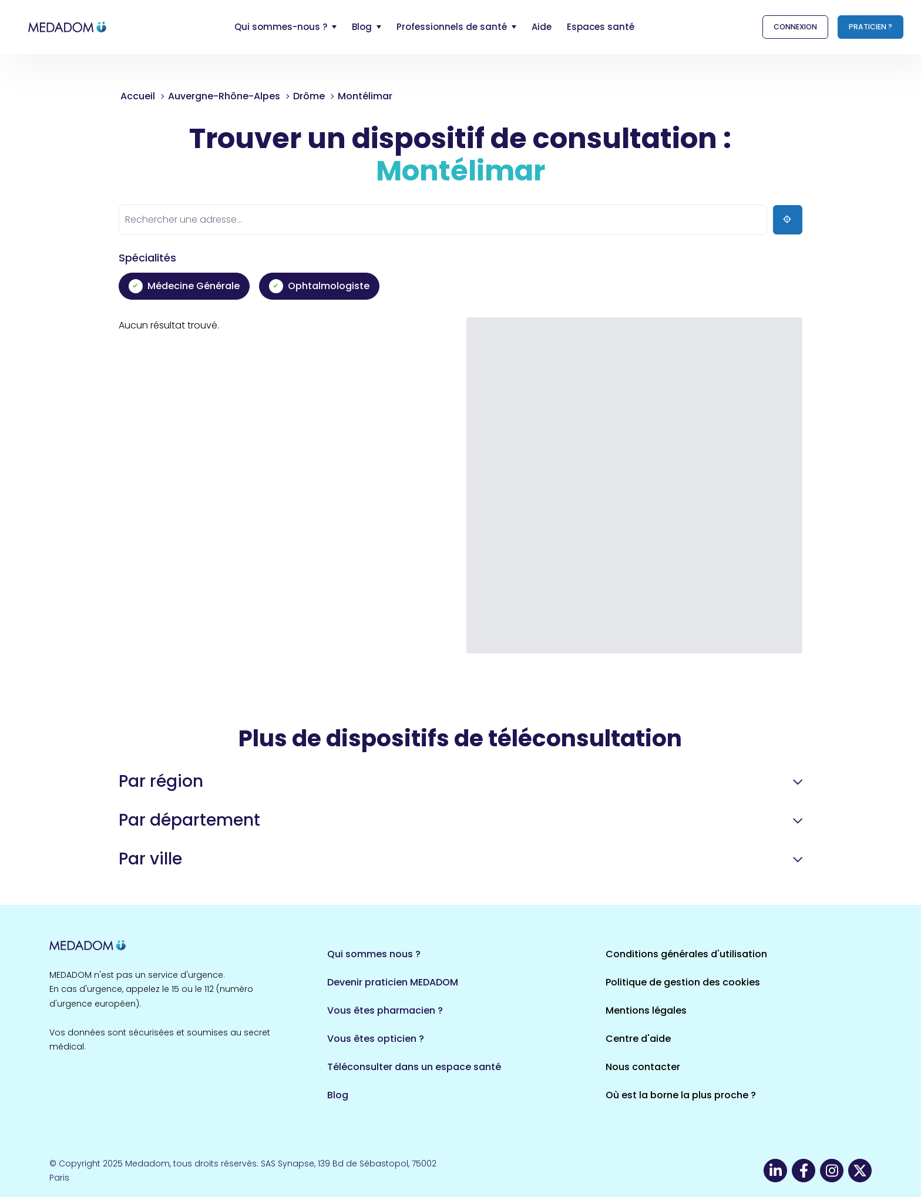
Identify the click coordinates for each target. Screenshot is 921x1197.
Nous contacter (643, 1067)
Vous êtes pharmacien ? (385, 1010)
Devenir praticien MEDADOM (392, 982)
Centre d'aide (638, 1038)
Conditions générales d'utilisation (686, 954)
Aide (542, 27)
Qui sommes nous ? (374, 954)
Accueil (137, 96)
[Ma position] (787, 219)
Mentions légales (646, 1010)
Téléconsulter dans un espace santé (414, 1067)
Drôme (309, 96)
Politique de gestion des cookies (683, 982)
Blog (337, 1095)
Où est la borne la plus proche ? (681, 1095)
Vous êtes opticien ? (375, 1038)
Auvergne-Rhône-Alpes (224, 96)
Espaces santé (600, 27)
